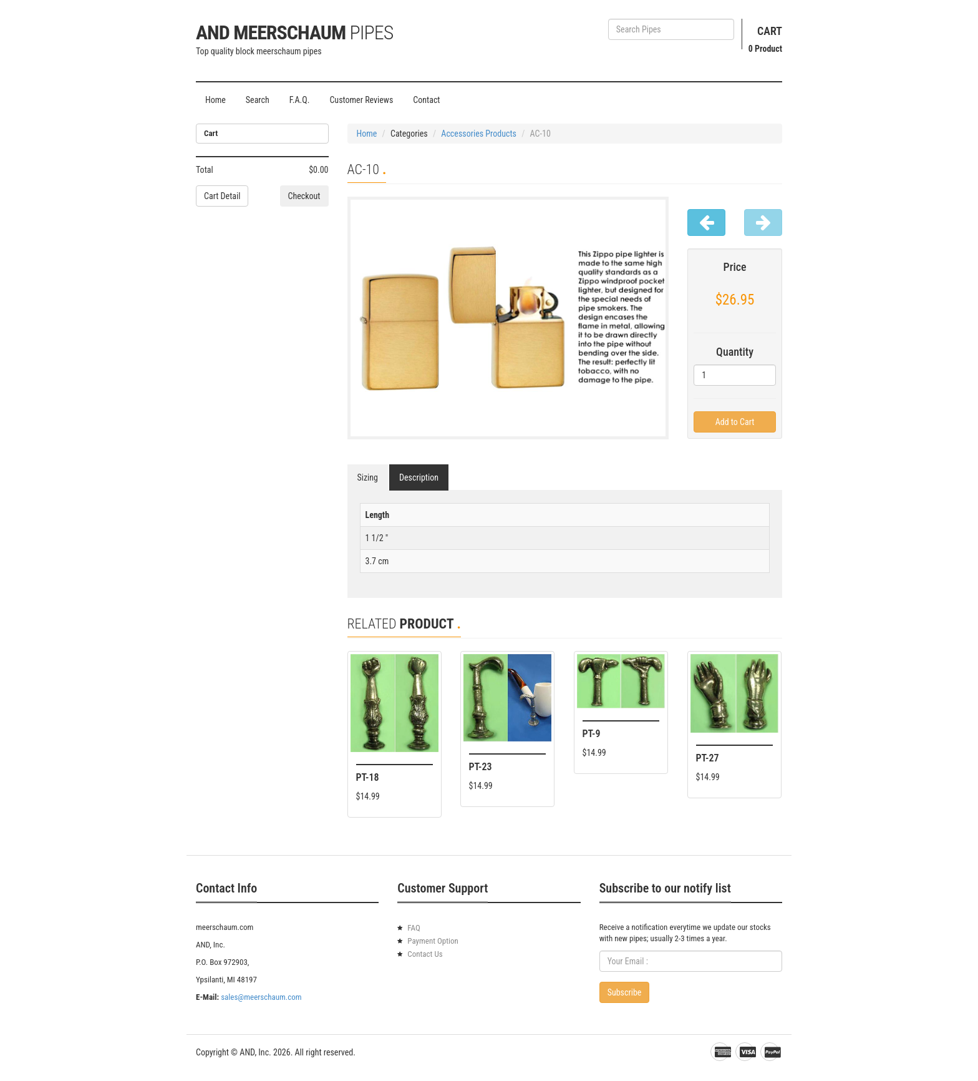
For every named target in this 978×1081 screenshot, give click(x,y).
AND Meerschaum (294, 32)
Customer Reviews (361, 100)
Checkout (304, 196)
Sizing (368, 477)
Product (765, 49)
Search (257, 100)
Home (215, 100)
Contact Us (424, 954)
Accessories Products (478, 134)
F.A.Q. (299, 100)
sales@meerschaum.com (261, 997)
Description (418, 477)
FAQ (413, 927)
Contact (426, 100)
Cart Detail (222, 196)
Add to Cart (735, 422)
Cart (769, 30)
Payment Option (432, 941)
